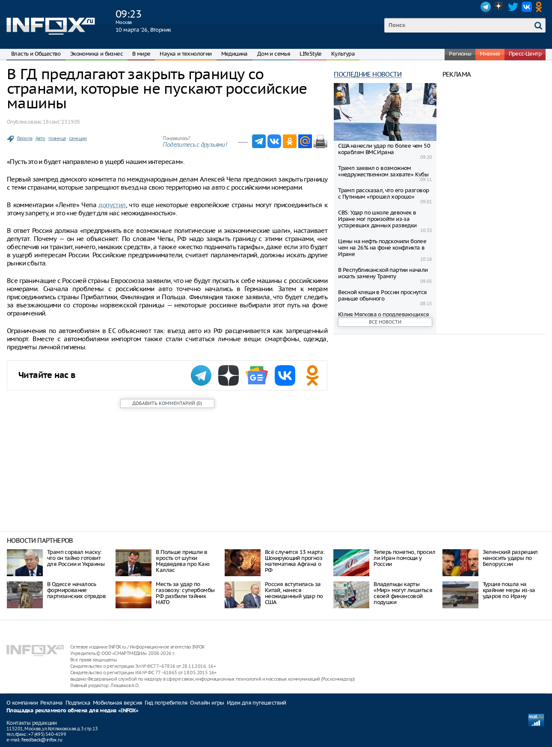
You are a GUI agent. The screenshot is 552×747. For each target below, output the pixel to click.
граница (57, 138)
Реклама (51, 702)
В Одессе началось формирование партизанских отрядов (76, 590)
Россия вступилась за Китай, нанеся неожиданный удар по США (294, 593)
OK (540, 7)
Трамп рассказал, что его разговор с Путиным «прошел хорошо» (383, 193)
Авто (40, 138)
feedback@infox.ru (41, 740)
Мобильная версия (117, 702)
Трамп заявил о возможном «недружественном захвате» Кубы (383, 171)
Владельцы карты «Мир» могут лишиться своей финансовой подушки (403, 593)
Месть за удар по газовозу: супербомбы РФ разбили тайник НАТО (185, 593)
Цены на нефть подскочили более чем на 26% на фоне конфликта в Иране (382, 248)
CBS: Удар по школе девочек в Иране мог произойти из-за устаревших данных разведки (377, 219)
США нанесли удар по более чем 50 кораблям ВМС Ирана (384, 149)
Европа (24, 138)
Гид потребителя (166, 702)
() (167, 403)
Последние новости (367, 74)
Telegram (486, 7)
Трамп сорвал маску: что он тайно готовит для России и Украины (75, 558)
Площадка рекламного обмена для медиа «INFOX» (72, 711)
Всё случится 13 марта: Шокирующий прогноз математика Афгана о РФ (295, 561)
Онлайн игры (207, 702)
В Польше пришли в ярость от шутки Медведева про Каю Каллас (182, 561)
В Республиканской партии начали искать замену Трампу (382, 273)
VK (527, 7)
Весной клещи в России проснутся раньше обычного (382, 295)
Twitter (513, 7)
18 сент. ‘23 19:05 (61, 122)
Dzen (499, 7)
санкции (78, 138)
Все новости (385, 322)
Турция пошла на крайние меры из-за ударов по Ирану (509, 590)
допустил (111, 205)
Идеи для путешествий (256, 702)
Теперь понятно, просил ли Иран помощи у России (404, 558)
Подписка (77, 702)
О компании (22, 702)
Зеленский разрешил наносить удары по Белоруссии (510, 558)
